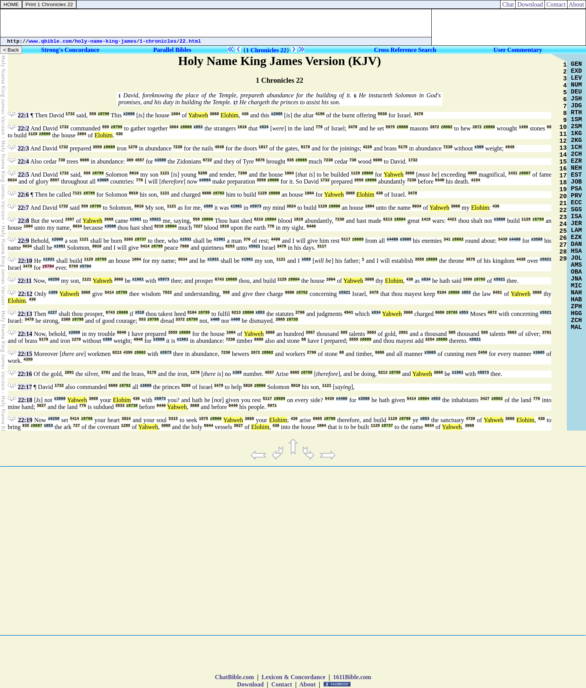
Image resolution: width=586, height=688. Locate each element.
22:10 (25, 260)
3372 (180, 319)
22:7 (23, 207)
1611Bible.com (351, 677)
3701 (546, 333)
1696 (467, 279)
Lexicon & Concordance (293, 677)
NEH (576, 168)
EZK (576, 237)
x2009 (57, 239)
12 (563, 141)
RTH (576, 112)
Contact (556, 4)
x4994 (204, 180)
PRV (576, 195)
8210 (258, 219)
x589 (208, 206)
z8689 (109, 147)
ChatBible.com (234, 677)
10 (563, 127)
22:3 (23, 148)
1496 (523, 127)
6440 (439, 180)
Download (530, 4)
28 (563, 252)
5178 (402, 147)
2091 (403, 333)
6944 (208, 426)
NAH (576, 292)
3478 (418, 114)
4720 (470, 419)
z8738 (132, 406)
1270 (132, 147)
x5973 (255, 206)
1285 (125, 426)
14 (563, 155)
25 (563, 231)
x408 (215, 319)
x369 (479, 147)
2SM (576, 126)
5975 (390, 127)
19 (563, 189)
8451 (497, 293)
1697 (69, 219)
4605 (472, 173)
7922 (167, 293)
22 (563, 210)
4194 (475, 180)
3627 (238, 426)
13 (563, 148)
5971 (272, 406)
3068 (214, 114)
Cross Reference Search (405, 50)
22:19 (25, 420)
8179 (305, 147)
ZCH (576, 320)
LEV (576, 78)
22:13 (25, 314)
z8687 (525, 173)
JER (576, 223)
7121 (77, 193)
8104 (441, 293)
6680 (206, 193)
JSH (576, 98)
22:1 (23, 115)
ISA (576, 216)
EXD (576, 71)
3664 (174, 127)
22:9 (23, 240)
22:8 (23, 220)
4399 (127, 353)
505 (344, 333)
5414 (145, 246)
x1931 (185, 239)
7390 (242, 173)
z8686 (402, 127)
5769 (73, 266)
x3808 (499, 219)
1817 (263, 147)
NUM (576, 85)
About (577, 4)
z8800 (186, 127)
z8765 (479, 279)
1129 (32, 134)
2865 (280, 319)
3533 (120, 406)
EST (576, 175)
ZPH (576, 306)
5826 (247, 386)
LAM (576, 230)
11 (563, 134)
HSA (576, 251)
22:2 (23, 128)
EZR (576, 161)
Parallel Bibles (172, 50)
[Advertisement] (216, 23)
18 (563, 182)
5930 (382, 114)
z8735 (292, 319)
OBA (576, 272)
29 (563, 258)
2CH (576, 154)
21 (563, 203)
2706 (300, 313)
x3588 (160, 160)
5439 (503, 239)
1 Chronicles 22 (266, 50)
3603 (371, 333)
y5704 (48, 266)
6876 (260, 160)
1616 (242, 127)
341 (447, 239)
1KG (576, 133)
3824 (291, 206)
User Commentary (518, 50)
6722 (207, 160)
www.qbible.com (50, 41)
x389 (53, 293)
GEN (576, 64)
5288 (202, 173)
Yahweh (198, 115)
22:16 (25, 374)
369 (130, 160)
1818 (298, 219)
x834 (264, 127)
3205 (128, 239)
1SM (576, 119)
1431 (513, 173)
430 (245, 114)
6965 (294, 373)
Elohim (229, 115)
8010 (134, 173)
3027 (41, 406)
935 (290, 160)
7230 (177, 147)
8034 (12, 180)
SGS (576, 209)
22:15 (25, 354)
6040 (121, 333)
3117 (321, 246)
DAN (576, 244)
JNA (576, 279)
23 (563, 217)
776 (319, 127)
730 (61, 160)
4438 (521, 259)
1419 (426, 219)
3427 (484, 399)
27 (563, 245)
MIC (576, 285)
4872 (492, 313)
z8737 (140, 239)
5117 (346, 239)
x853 (198, 127)
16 (563, 168)
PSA (576, 188)
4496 (275, 239)
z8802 (446, 127)
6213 (387, 219)
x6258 (54, 279)
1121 (164, 173)
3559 (97, 147)
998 (226, 293)
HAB (576, 299)
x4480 (392, 239)
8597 (54, 180)
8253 (230, 246)
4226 (367, 147)
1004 (175, 114)
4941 (348, 313)
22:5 (23, 174)
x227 (52, 313)
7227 (198, 226)
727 (76, 426)
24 (563, 224)
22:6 (23, 194)
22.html (190, 41)
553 (142, 319)
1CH (576, 147)
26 (563, 238)
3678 (470, 259)
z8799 (103, 114)
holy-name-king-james (106, 41)
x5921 (155, 219)
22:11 (25, 280)
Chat (508, 4)
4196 (320, 114)
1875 (203, 419)
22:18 (25, 400)
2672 (434, 127)
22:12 (25, 294)
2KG (576, 140)
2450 (482, 353)
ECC (576, 202)
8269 (185, 386)
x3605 (103, 180)
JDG (576, 105)
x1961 (236, 206)
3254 (429, 339)
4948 (509, 147)
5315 (173, 419)
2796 (311, 353)
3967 (310, 333)
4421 (452, 219)
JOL (576, 258)
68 (549, 127)
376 (247, 239)
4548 (219, 147)
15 (563, 162)
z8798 (77, 319)
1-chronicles (158, 41)
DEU (576, 92)
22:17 (25, 387)
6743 (219, 279)
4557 (139, 160)
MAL (576, 327)
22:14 (25, 334)
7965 (184, 246)
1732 (70, 114)
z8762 (218, 193)
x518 (139, 313)
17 (235, 102)
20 (563, 196)
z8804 (270, 219)
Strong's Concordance (70, 50)
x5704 (85, 266)
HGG (576, 313)
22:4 (23, 161)
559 (92, 114)
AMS (576, 265)
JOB (576, 182)
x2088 (129, 114)
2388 (65, 319)
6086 (84, 160)
